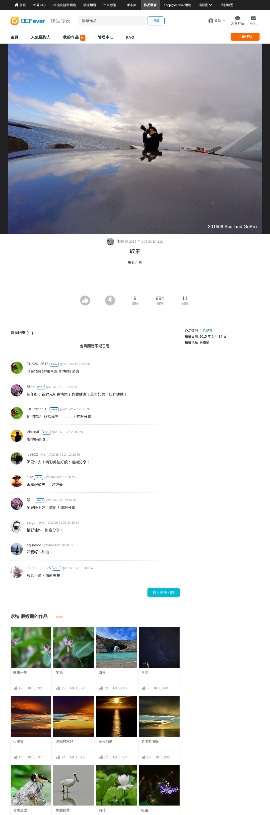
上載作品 (245, 37)
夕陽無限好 (64, 741)
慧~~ (31, 386)
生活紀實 (206, 331)
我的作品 (74, 38)
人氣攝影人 (41, 37)
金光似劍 (106, 741)
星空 (144, 672)
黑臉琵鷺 (63, 810)
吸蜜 (144, 810)
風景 (102, 672)
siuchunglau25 (39, 568)
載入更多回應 (163, 593)
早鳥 (59, 672)
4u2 (30, 477)
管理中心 (106, 37)
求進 (116, 241)
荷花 (102, 810)
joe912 (32, 454)
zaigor (32, 522)
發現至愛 (20, 810)
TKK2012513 (38, 364)
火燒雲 (18, 741)
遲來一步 (20, 672)
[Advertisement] (135, 282)
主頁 (14, 37)
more (60, 617)
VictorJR (34, 432)
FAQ (130, 37)
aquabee (34, 545)
